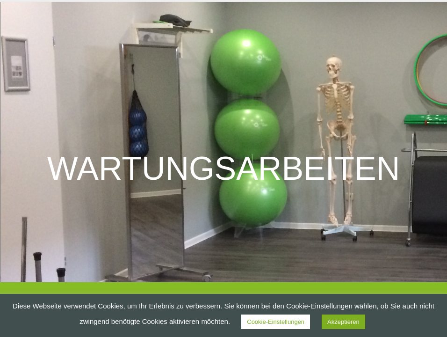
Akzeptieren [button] (343, 321)
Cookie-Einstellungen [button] (275, 321)
